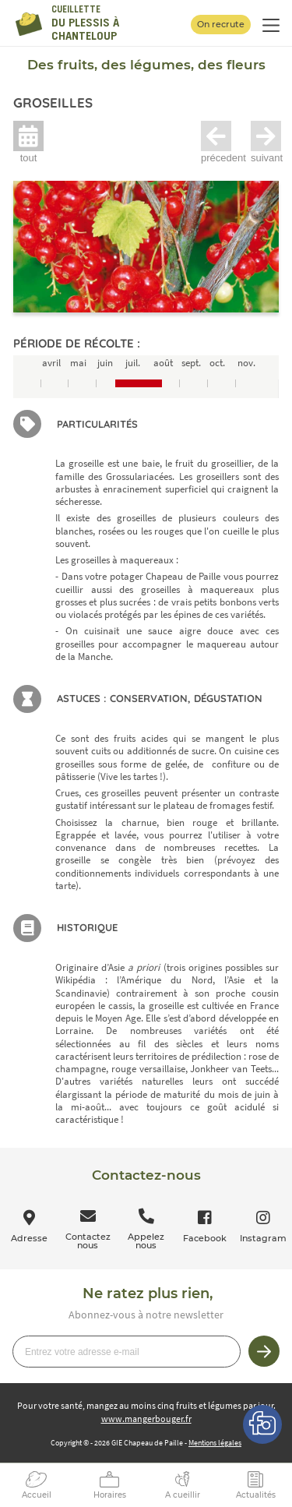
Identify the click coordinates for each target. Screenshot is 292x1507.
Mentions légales (214, 1443)
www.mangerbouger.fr (146, 1418)
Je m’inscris (264, 1351)
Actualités (256, 1495)
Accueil (36, 1495)
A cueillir (182, 1495)
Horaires (109, 1495)
